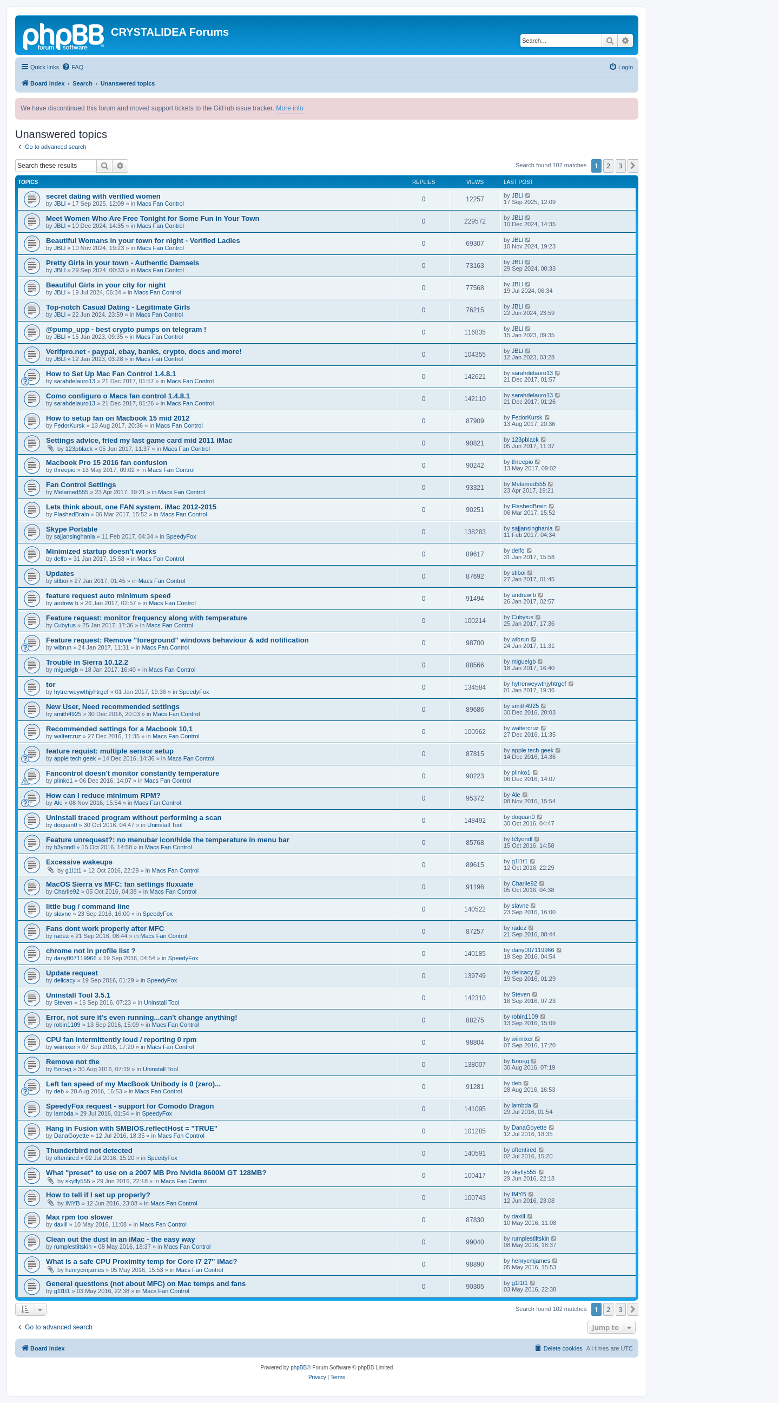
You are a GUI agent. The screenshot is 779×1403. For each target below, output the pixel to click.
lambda (64, 1113)
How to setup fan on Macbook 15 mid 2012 (117, 418)
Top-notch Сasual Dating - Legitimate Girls (118, 307)
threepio (65, 470)
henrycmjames (84, 1270)
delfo (60, 558)
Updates (60, 573)
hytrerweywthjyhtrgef (81, 692)
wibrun (62, 647)
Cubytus (65, 625)
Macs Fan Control (160, 203)
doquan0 (65, 825)
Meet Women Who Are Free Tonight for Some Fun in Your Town (153, 218)
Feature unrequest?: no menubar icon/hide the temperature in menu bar (167, 840)
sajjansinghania (74, 536)
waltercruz (67, 736)
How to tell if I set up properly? (98, 1195)
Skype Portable (71, 529)
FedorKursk (69, 425)
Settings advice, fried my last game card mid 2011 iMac (139, 440)
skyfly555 (77, 1181)
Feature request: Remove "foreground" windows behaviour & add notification (177, 640)
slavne (62, 913)
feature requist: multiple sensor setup (110, 751)
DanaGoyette (71, 1135)
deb (59, 1091)
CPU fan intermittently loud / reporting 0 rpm (121, 1039)
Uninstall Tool (164, 825)
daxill (61, 1224)
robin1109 (67, 1024)
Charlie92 (67, 891)
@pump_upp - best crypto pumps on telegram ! (126, 329)
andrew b (66, 603)
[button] (633, 165)
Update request (72, 973)
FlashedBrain (71, 514)
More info (289, 108)
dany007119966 (75, 958)
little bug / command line (88, 906)
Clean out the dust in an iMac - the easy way (120, 1239)
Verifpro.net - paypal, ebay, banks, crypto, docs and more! (144, 352)
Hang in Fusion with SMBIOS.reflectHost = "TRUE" (131, 1128)
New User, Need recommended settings (113, 707)
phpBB (299, 1368)
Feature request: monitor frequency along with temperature (146, 618)
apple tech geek (75, 758)
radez (61, 936)
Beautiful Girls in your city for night (106, 285)
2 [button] (608, 166)
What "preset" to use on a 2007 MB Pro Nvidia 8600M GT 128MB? (156, 1173)
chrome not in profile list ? (91, 951)
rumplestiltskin (73, 1246)
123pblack (79, 448)
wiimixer (65, 1047)
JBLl (59, 203)
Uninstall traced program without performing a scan (134, 818)
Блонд (62, 1069)
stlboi (61, 581)
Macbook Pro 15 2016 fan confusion (106, 462)
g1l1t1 (73, 870)
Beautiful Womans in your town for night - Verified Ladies (143, 241)
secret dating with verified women (103, 196)
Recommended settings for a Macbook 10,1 (119, 729)
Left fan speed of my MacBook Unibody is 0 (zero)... (133, 1084)
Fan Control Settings (81, 485)
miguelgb (66, 669)
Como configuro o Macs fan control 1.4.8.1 (118, 396)
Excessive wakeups (79, 862)
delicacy (65, 980)
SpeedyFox (181, 536)
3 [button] (621, 166)
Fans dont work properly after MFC (105, 929)
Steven (63, 1002)
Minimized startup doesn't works (101, 551)
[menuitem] (72, 67)
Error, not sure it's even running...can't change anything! (141, 1017)
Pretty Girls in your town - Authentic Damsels (122, 263)
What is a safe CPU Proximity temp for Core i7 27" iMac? (141, 1261)
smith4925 (68, 714)
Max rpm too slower (79, 1217)
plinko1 (63, 780)
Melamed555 (71, 492)
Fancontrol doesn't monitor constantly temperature (132, 773)
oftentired (66, 1158)
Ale (58, 802)
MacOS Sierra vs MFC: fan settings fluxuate (120, 884)
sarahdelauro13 (74, 381)
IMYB (72, 1203)
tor (51, 684)
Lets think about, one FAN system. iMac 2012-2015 (131, 507)
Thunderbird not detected (89, 1150)
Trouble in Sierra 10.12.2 (87, 662)
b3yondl (64, 847)
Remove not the (73, 1062)
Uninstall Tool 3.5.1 (78, 995)
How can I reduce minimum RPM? (103, 795)
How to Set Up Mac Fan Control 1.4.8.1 (111, 374)
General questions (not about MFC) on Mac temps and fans (146, 1284)
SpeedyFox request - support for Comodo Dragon (130, 1106)
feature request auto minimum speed (108, 596)
